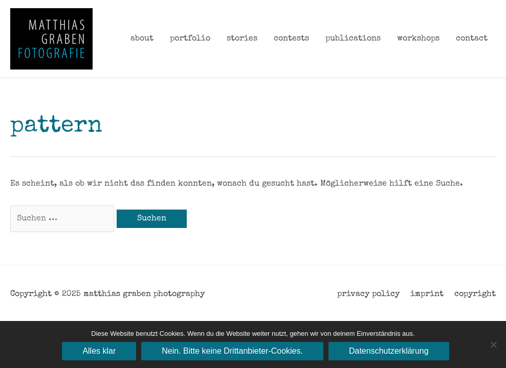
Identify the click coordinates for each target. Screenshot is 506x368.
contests (291, 39)
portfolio (190, 39)
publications (353, 39)
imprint (427, 294)
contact (472, 39)
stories (242, 39)
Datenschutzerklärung (389, 351)
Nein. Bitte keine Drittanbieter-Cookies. (232, 351)
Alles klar (99, 351)
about (141, 39)
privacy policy (368, 294)
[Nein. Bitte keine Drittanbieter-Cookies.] (493, 344)
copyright (475, 294)
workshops (418, 39)
